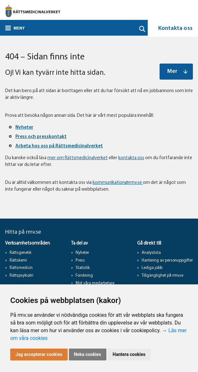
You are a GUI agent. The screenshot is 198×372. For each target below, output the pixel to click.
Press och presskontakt (41, 136)
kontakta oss (131, 158)
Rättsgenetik (20, 253)
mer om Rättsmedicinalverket (77, 158)
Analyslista (151, 253)
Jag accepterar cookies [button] (38, 354)
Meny (19, 28)
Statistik (83, 268)
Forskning (84, 275)
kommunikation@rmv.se (118, 182)
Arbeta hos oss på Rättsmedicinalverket (59, 146)
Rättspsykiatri (21, 275)
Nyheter (24, 127)
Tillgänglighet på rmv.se (162, 275)
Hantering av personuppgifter (167, 260)
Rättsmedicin (21, 268)
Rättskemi (18, 260)
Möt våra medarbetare (95, 283)
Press (80, 260)
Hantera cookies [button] (129, 354)
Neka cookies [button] (87, 354)
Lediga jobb (152, 268)
